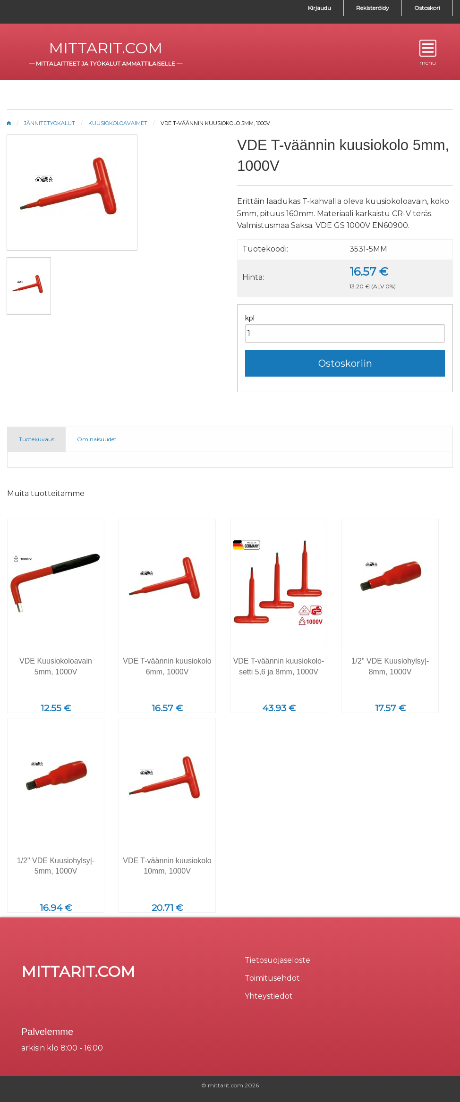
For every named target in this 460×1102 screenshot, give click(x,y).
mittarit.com (105, 48)
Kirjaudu (319, 7)
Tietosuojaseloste (277, 960)
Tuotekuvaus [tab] (36, 439)
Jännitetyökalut (49, 123)
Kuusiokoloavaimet (117, 123)
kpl (250, 318)
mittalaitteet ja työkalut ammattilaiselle (105, 63)
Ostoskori (427, 7)
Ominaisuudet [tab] (97, 439)
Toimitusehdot (272, 978)
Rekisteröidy (372, 7)
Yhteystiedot (269, 996)
